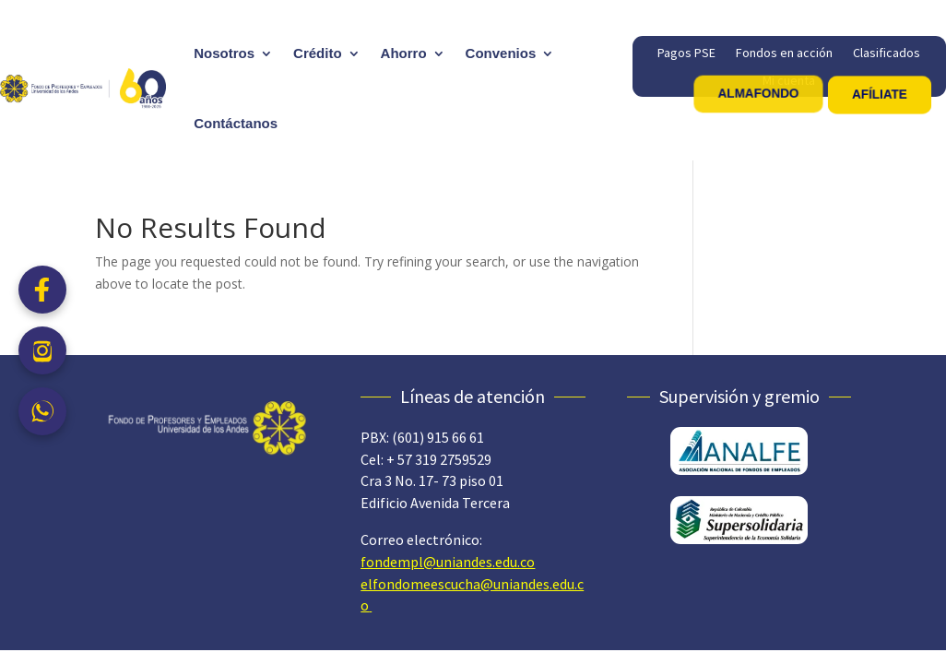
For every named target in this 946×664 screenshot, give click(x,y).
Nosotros (224, 53)
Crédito (317, 53)
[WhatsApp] (42, 411)
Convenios (501, 53)
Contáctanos (236, 123)
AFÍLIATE (880, 94)
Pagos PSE (686, 53)
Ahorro (404, 53)
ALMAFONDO (757, 93)
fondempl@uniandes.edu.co (448, 561)
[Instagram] (42, 350)
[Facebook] (42, 290)
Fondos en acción (784, 53)
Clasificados (886, 53)
